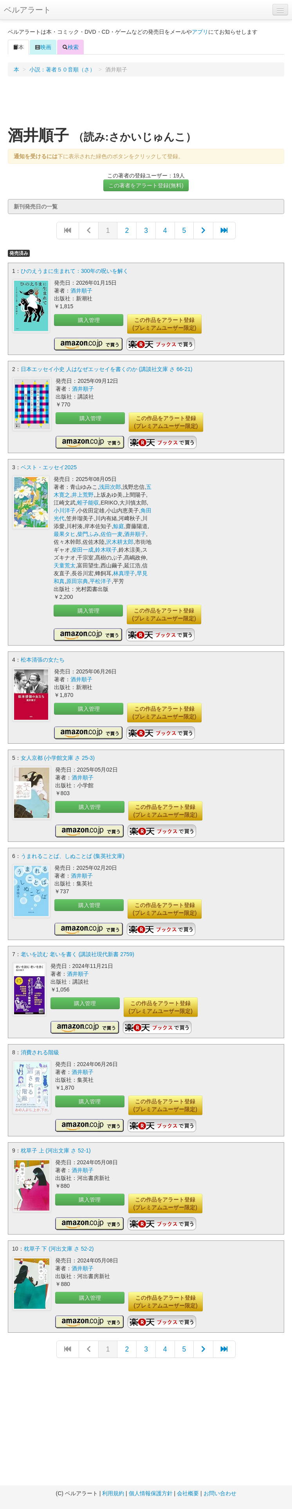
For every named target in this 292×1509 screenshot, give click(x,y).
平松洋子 (101, 581)
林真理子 (124, 573)
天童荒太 (65, 565)
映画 (43, 47)
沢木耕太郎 (119, 542)
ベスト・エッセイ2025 (49, 467)
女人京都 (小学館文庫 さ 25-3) (58, 758)
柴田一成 (83, 550)
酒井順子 (81, 290)
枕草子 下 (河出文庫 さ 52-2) (59, 1249)
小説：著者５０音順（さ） (62, 69)
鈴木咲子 (106, 550)
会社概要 (188, 1493)
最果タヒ (65, 534)
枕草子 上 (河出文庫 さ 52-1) (56, 1150)
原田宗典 (77, 581)
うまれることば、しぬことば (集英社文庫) (72, 856)
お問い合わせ (220, 1493)
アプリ (200, 32)
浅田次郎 (110, 487)
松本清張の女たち (43, 660)
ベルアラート (27, 9)
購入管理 (89, 320)
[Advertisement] (146, 104)
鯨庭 (118, 526)
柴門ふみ (88, 534)
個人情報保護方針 (151, 1493)
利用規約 (113, 1493)
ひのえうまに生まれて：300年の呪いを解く (74, 271)
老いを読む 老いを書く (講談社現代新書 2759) (77, 954)
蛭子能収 (88, 502)
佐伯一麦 (112, 534)
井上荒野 (83, 495)
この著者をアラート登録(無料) (145, 185)
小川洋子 (65, 510)
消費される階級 (40, 1052)
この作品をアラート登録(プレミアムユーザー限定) (164, 324)
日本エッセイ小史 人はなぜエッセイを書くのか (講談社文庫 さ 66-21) (107, 369)
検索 (70, 47)
